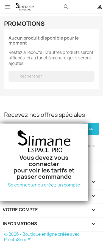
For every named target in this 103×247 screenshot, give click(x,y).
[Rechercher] (51, 76)
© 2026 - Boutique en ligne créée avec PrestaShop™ (42, 237)
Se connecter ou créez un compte (44, 185)
